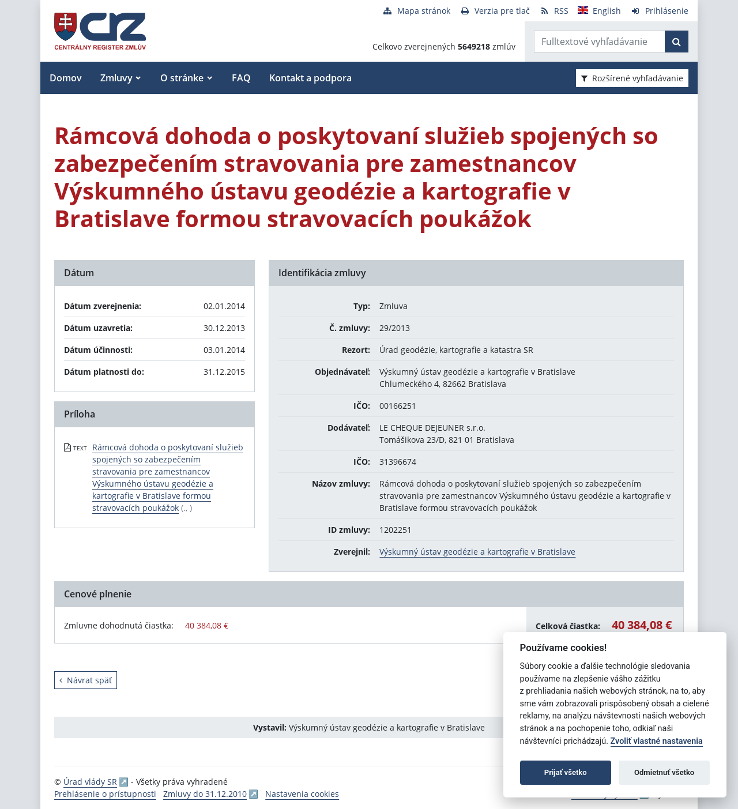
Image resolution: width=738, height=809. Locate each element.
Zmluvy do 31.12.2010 (205, 793)
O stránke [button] (182, 78)
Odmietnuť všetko (664, 772)
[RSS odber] (553, 10)
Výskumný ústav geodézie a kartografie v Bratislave (477, 551)
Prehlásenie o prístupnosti (105, 793)
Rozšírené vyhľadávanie (632, 78)
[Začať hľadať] (676, 41)
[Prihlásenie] (659, 10)
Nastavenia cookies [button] (302, 793)
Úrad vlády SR (90, 781)
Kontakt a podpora (310, 78)
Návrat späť (85, 680)
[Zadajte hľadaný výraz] (599, 41)
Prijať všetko (565, 772)
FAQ (241, 78)
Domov (66, 78)
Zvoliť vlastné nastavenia (657, 741)
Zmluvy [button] (116, 78)
